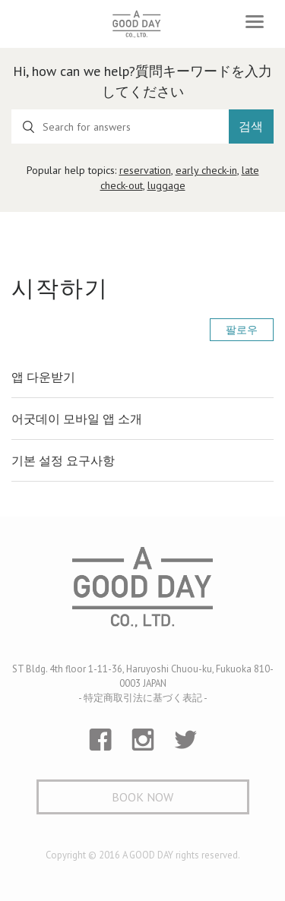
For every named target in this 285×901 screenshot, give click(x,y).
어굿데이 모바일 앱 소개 (76, 418)
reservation (145, 170)
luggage (166, 185)
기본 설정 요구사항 (63, 460)
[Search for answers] (120, 126)
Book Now (142, 797)
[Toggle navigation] (255, 21)
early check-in (206, 170)
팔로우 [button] (242, 330)
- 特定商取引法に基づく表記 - (142, 697)
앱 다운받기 (43, 376)
